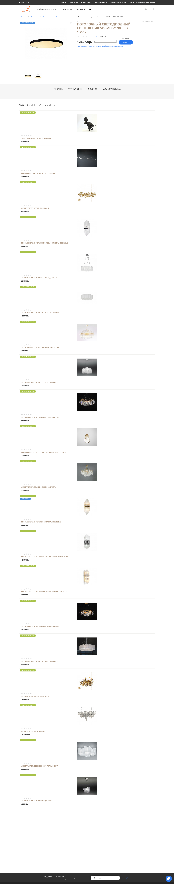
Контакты (63, 2)
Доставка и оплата (112, 91)
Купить (126, 44)
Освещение (90, 9)
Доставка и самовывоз (118, 2)
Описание (58, 91)
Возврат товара (86, 2)
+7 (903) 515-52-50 (25, 2)
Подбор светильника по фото (112, 48)
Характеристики (75, 91)
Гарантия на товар (101, 2)
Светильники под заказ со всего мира (142, 2)
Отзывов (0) (93, 91)
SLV (78, 23)
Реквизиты (74, 2)
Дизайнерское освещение (70, 9)
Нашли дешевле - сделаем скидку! (89, 48)
